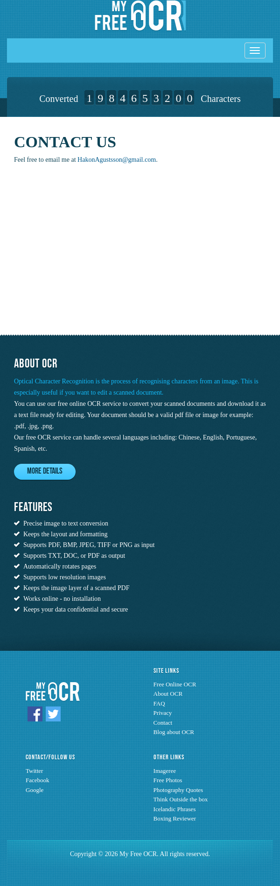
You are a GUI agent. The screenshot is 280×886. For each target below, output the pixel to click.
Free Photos (168, 780)
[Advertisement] (72, 257)
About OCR (168, 693)
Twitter (34, 770)
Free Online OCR (175, 684)
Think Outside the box (181, 799)
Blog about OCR (174, 731)
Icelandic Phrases (175, 809)
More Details (45, 471)
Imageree (165, 770)
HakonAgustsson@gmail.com (116, 159)
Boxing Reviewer (175, 818)
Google (34, 789)
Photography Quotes (178, 789)
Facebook (37, 780)
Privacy (163, 712)
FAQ (159, 703)
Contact (163, 722)
